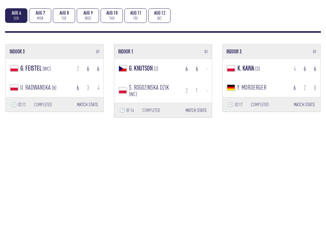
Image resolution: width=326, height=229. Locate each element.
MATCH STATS (87, 104)
